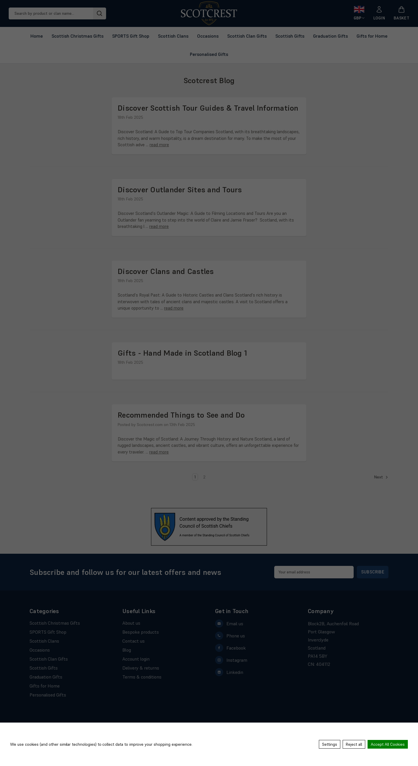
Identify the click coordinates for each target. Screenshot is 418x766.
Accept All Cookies (388, 744)
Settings (329, 744)
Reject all (354, 744)
